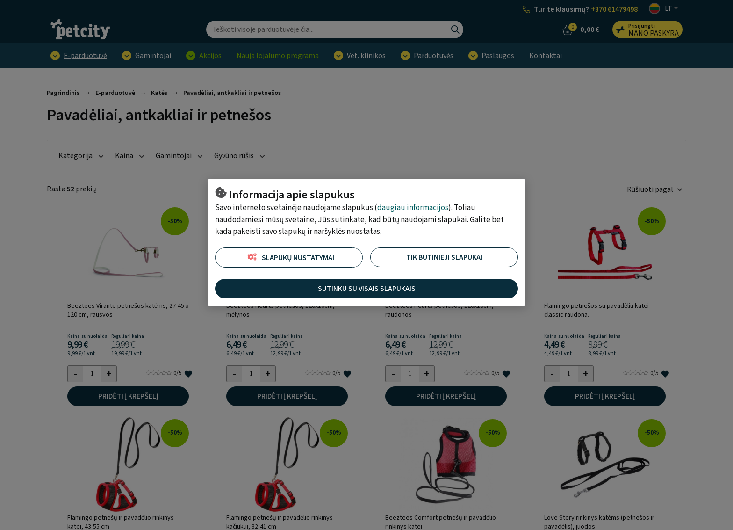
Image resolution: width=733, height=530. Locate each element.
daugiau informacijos (412, 207)
